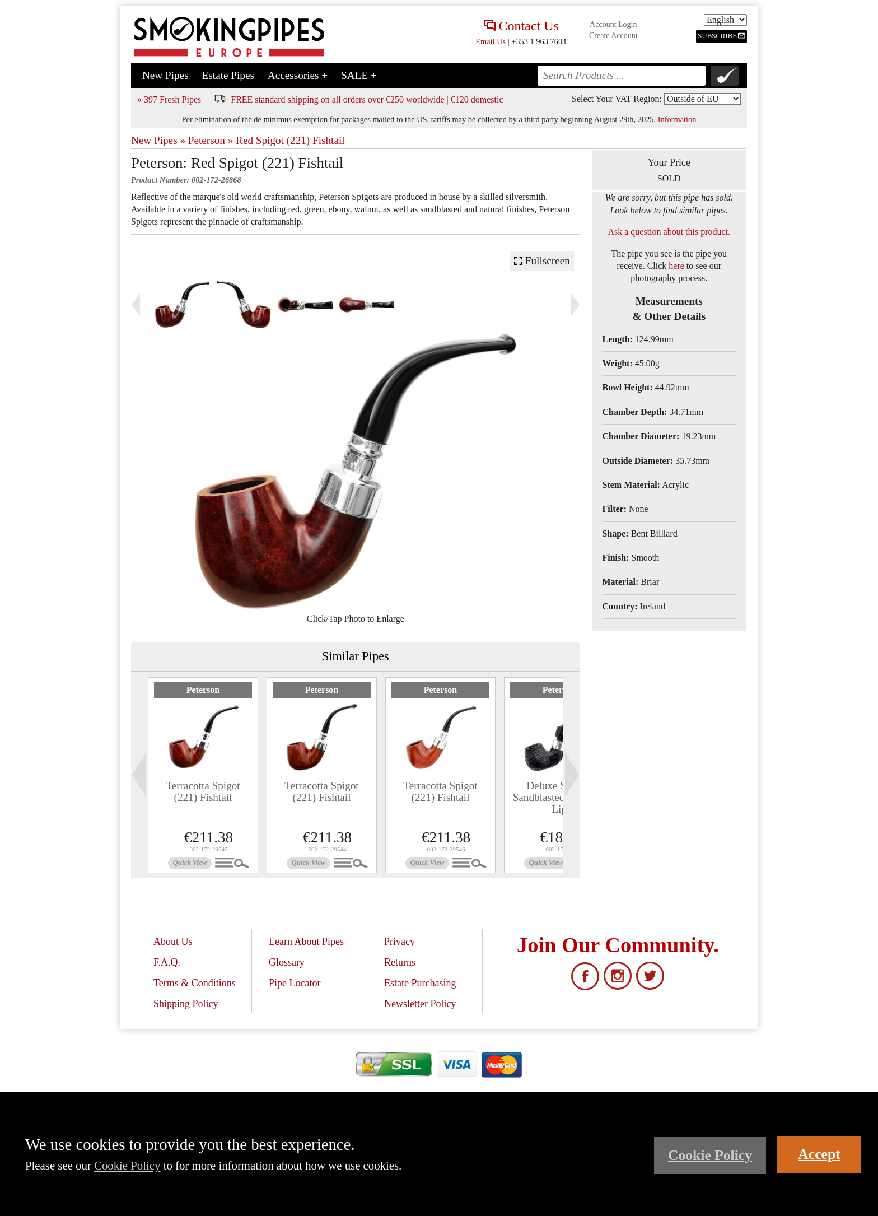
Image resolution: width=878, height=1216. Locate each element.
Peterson (203, 690)
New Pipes (165, 75)
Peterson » (210, 140)
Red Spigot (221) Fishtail (290, 140)
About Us (173, 941)
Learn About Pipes (306, 941)
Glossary (287, 962)
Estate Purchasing (420, 983)
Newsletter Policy (420, 1003)
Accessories (298, 75)
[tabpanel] (203, 775)
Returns (399, 962)
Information (677, 119)
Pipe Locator (294, 983)
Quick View (190, 862)
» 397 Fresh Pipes (169, 99)
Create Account (613, 35)
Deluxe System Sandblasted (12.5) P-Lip (559, 797)
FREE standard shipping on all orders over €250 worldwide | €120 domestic (367, 99)
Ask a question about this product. (669, 231)
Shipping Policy (185, 1003)
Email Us (490, 41)
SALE (359, 75)
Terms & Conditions (194, 983)
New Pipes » (158, 140)
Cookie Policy (127, 1165)
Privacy (399, 941)
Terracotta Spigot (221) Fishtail (203, 791)
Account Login (613, 24)
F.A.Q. (166, 962)
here (676, 266)
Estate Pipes (228, 75)
